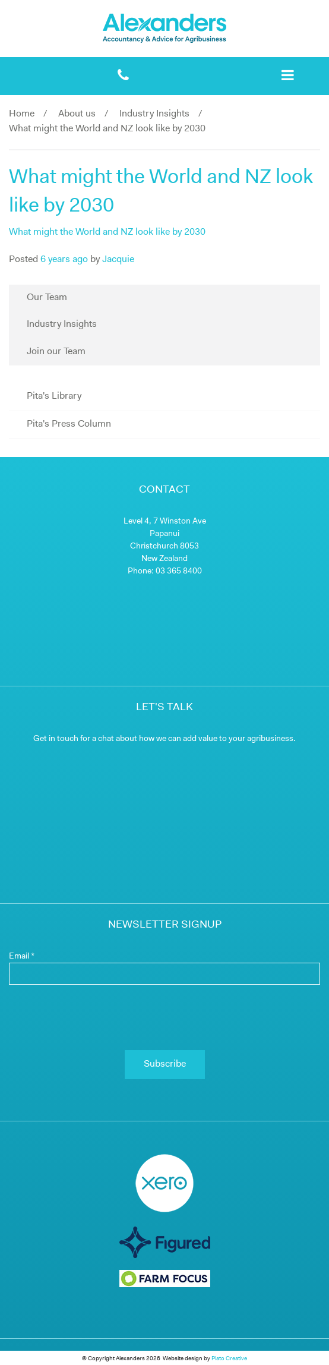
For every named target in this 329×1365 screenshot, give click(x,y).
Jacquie (118, 259)
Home (21, 114)
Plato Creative (229, 1358)
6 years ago (64, 259)
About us (77, 114)
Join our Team (56, 352)
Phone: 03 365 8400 (165, 571)
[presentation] (164, 1017)
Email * (21, 956)
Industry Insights (154, 114)
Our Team (47, 297)
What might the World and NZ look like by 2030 (107, 232)
